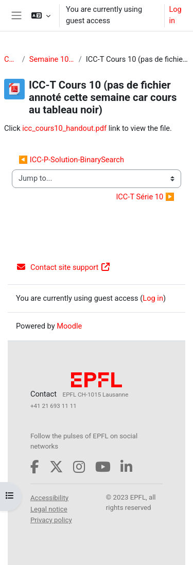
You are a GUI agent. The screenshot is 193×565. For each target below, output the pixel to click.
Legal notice (48, 509)
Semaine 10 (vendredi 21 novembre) (52, 59)
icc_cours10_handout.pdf (64, 128)
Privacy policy (51, 520)
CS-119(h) (11, 59)
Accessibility (49, 498)
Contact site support (63, 267)
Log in (175, 15)
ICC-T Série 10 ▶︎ (145, 196)
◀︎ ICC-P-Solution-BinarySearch (71, 159)
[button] (41, 15)
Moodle (69, 326)
